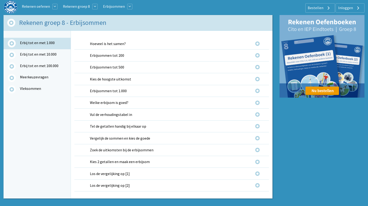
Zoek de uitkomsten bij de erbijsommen (121, 150)
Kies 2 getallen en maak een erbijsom (120, 161)
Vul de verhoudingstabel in (111, 114)
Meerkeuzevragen (34, 77)
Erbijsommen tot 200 (107, 55)
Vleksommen (30, 88)
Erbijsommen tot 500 (107, 67)
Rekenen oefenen (36, 6)
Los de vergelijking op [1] (110, 173)
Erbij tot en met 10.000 (38, 54)
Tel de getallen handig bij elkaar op (118, 126)
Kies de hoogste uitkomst (110, 79)
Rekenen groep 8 (76, 6)
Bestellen (319, 8)
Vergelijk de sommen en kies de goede (120, 138)
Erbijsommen (114, 6)
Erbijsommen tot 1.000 (108, 90)
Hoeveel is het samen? (108, 43)
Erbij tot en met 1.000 (37, 42)
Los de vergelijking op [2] (110, 185)
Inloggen (349, 8)
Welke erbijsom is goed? (109, 102)
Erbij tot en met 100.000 (39, 65)
